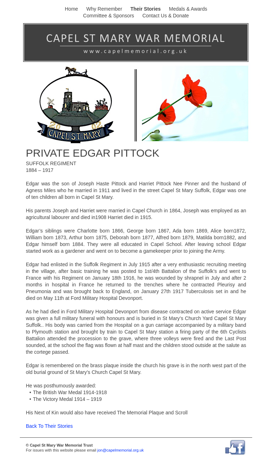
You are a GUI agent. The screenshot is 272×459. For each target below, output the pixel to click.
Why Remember (104, 9)
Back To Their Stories (49, 426)
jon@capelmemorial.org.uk (120, 450)
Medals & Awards (188, 9)
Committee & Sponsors (108, 15)
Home (71, 9)
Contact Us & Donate (165, 15)
